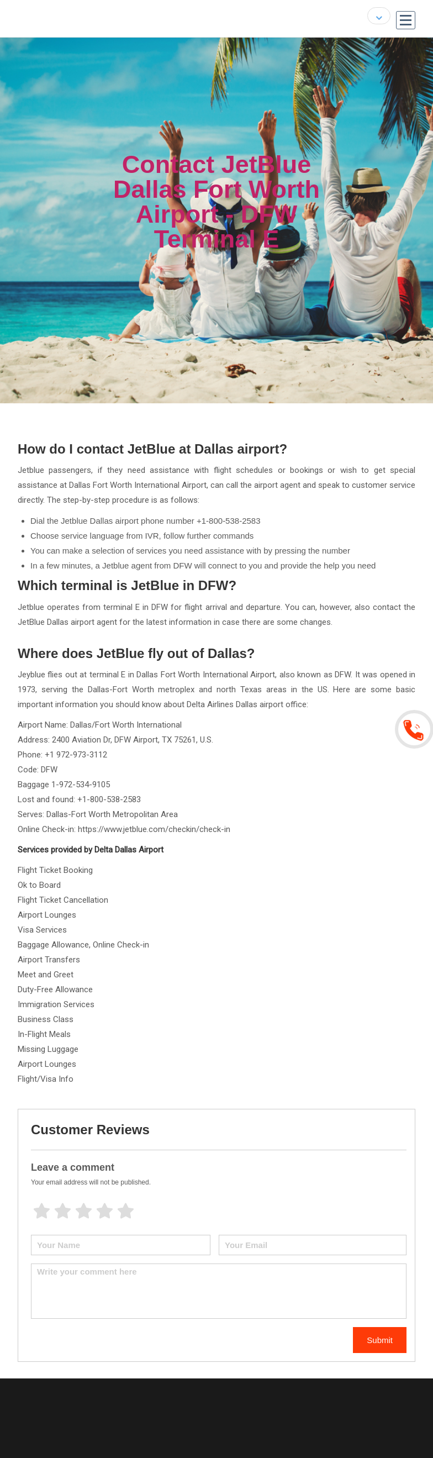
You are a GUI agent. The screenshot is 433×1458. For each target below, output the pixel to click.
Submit (380, 1340)
